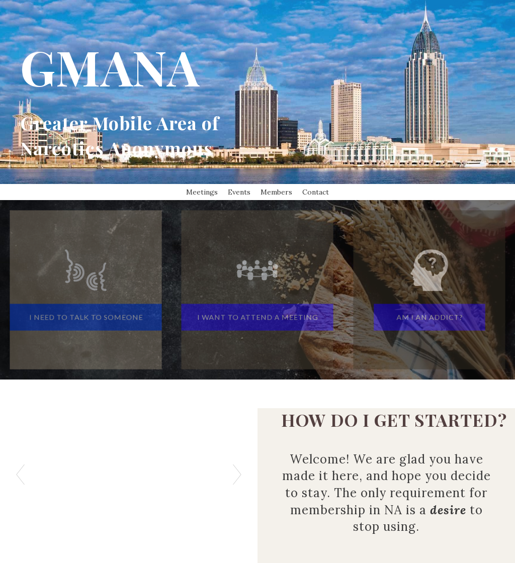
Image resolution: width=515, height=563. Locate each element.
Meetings (202, 192)
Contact (315, 192)
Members (276, 192)
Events (239, 192)
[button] (86, 314)
